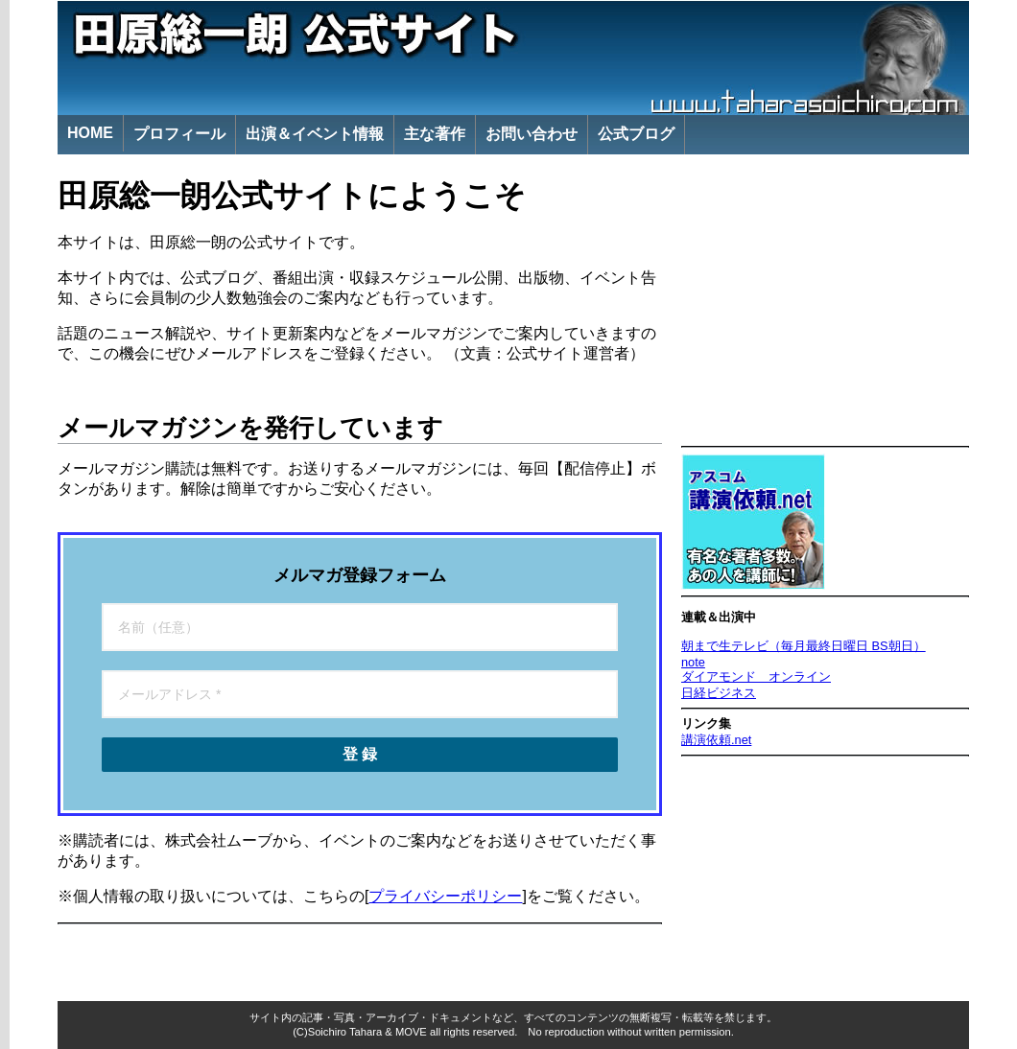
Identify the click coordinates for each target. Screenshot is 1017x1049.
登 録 (360, 754)
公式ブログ (636, 134)
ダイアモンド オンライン (756, 676)
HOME (90, 133)
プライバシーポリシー (445, 896)
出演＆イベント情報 (315, 134)
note (693, 662)
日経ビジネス (718, 693)
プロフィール (179, 134)
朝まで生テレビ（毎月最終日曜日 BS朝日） (803, 646)
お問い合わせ (531, 134)
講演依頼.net (716, 740)
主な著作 (434, 134)
